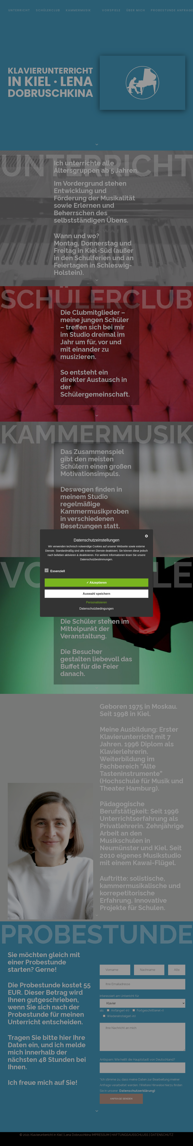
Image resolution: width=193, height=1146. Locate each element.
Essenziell (55, 570)
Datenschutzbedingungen (96, 608)
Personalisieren (96, 602)
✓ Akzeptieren (96, 582)
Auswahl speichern (96, 593)
